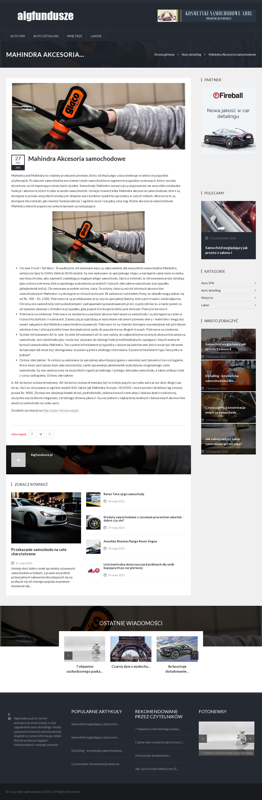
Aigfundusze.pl (42, 455)
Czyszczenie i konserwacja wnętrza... (96, 764)
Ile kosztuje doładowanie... (177, 668)
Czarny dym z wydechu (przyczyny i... (159, 742)
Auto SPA (17, 36)
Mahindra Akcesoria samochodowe (76, 158)
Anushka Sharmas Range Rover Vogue (130, 541)
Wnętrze (74, 36)
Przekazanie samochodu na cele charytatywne (39, 551)
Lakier (96, 36)
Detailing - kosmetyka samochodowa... (97, 750)
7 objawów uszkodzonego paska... (85, 668)
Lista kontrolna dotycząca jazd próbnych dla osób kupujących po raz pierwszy (139, 566)
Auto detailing (46, 36)
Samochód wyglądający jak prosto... (95, 724)
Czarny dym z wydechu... (131, 666)
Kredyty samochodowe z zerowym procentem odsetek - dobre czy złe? (143, 518)
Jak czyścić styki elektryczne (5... (156, 769)
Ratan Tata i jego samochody (124, 494)
